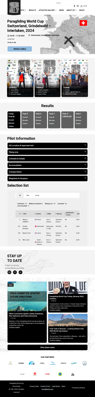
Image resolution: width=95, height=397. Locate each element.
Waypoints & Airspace (18, 178)
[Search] (67, 3)
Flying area (13, 152)
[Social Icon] (9, 272)
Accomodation (15, 165)
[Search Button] (83, 3)
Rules (81, 10)
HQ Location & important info (21, 145)
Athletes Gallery (47, 10)
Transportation (15, 172)
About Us (71, 10)
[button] (47, 145)
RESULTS (32, 10)
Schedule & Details (17, 159)
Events (21, 10)
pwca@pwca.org (47, 389)
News (61, 10)
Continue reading (14, 327)
